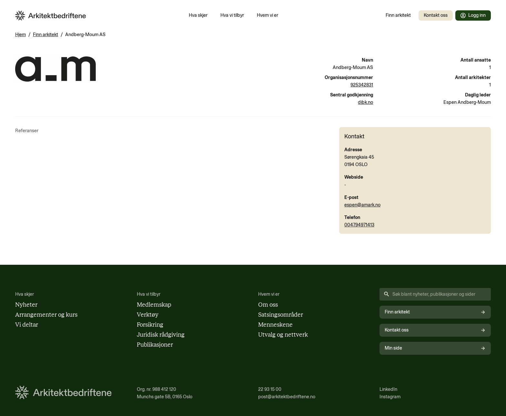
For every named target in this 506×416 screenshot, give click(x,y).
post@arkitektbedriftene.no (286, 397)
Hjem (20, 34)
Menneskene (275, 324)
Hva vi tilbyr (232, 15)
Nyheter (26, 304)
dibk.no (365, 102)
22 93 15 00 (269, 389)
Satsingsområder (280, 314)
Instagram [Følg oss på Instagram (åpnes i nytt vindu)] (390, 397)
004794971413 (359, 225)
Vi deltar (26, 324)
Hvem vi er (267, 15)
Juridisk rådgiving (161, 334)
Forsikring (150, 324)
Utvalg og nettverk (283, 334)
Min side (435, 348)
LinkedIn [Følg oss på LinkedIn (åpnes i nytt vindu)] (388, 389)
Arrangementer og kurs (46, 314)
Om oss (268, 304)
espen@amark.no (362, 205)
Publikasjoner (155, 344)
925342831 (361, 85)
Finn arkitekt (398, 15)
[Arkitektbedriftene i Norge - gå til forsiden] (50, 16)
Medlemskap (154, 304)
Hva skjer (198, 15)
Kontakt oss (436, 15)
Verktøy (147, 314)
